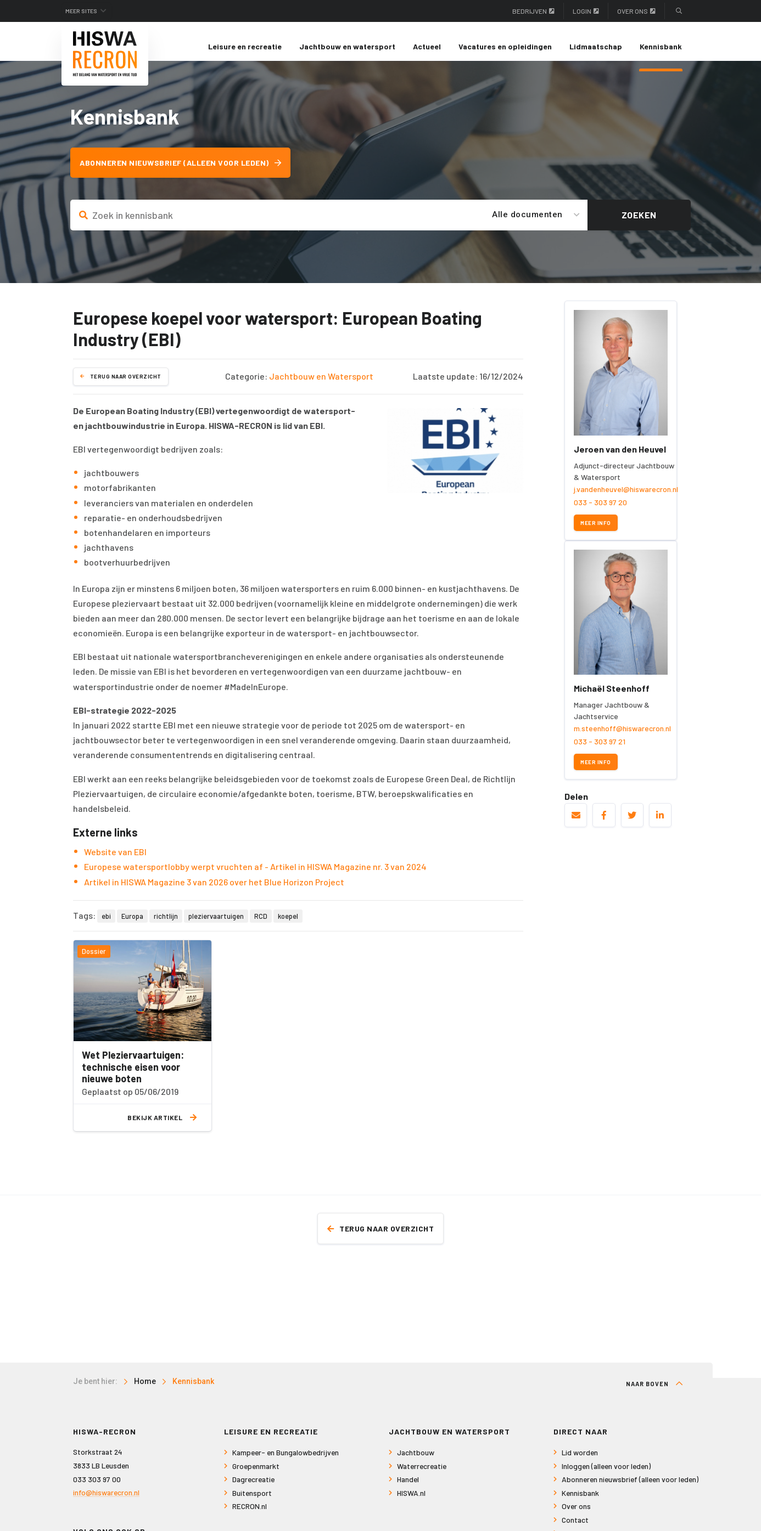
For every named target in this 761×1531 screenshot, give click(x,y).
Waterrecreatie (421, 1476)
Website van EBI (115, 861)
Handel (408, 1489)
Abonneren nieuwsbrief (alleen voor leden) (187, 172)
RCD (260, 925)
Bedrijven (533, 11)
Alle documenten (527, 224)
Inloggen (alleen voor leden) (606, 1476)
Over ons (636, 11)
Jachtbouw (415, 1462)
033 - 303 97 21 (599, 750)
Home (145, 1391)
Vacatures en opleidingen (505, 46)
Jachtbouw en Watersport (321, 386)
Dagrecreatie (253, 1489)
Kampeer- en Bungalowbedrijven (285, 1462)
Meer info (595, 531)
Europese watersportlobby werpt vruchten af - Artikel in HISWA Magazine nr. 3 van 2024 (255, 876)
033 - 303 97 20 (600, 512)
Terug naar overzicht (120, 385)
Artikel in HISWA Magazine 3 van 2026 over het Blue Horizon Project (214, 890)
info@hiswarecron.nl (106, 1502)
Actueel (427, 46)
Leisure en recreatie (245, 46)
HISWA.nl (411, 1503)
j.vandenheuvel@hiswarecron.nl (626, 499)
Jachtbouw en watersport (347, 46)
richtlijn (166, 925)
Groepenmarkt (255, 1476)
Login (586, 11)
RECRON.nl (249, 1516)
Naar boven (654, 1394)
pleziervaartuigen (216, 925)
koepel (288, 925)
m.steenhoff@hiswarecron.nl (622, 737)
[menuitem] (244, 46)
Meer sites (88, 11)
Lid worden (580, 1462)
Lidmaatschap (595, 46)
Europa (132, 925)
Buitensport (252, 1503)
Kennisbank (661, 46)
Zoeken (639, 224)
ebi (106, 925)
